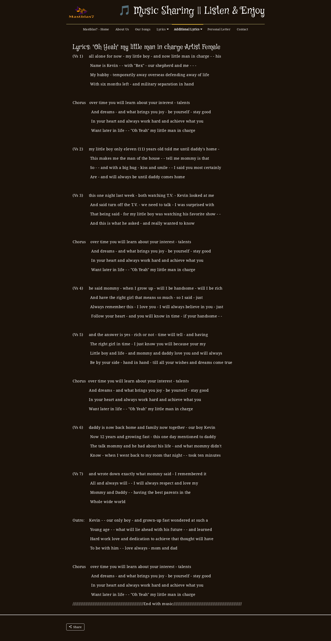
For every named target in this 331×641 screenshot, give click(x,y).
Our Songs (142, 29)
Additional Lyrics (186, 29)
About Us (122, 29)
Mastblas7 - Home (96, 29)
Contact (242, 29)
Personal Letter (219, 29)
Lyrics (161, 29)
